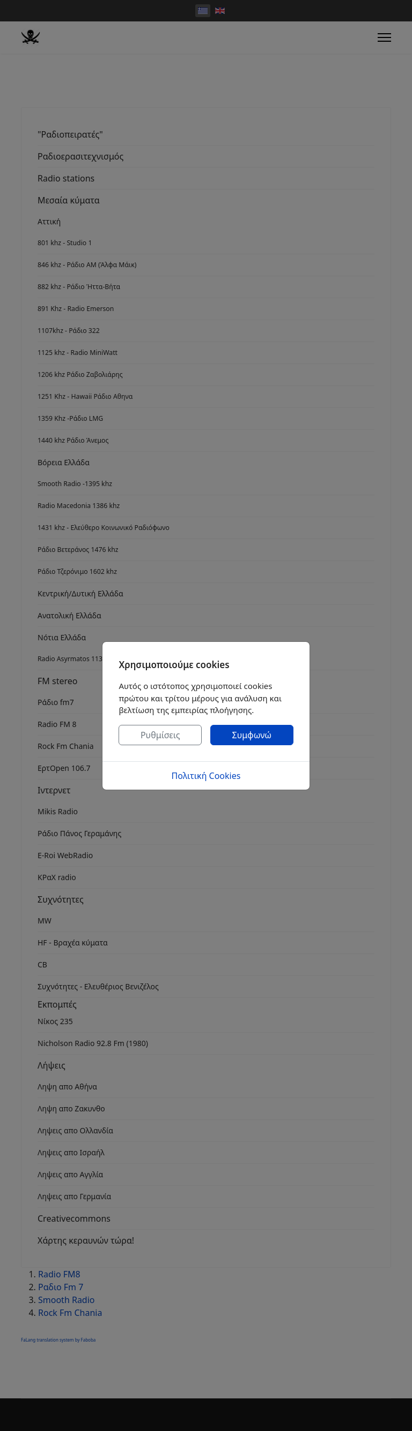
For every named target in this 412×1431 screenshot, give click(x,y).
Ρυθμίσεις (160, 735)
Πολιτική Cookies (206, 776)
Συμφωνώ (252, 735)
